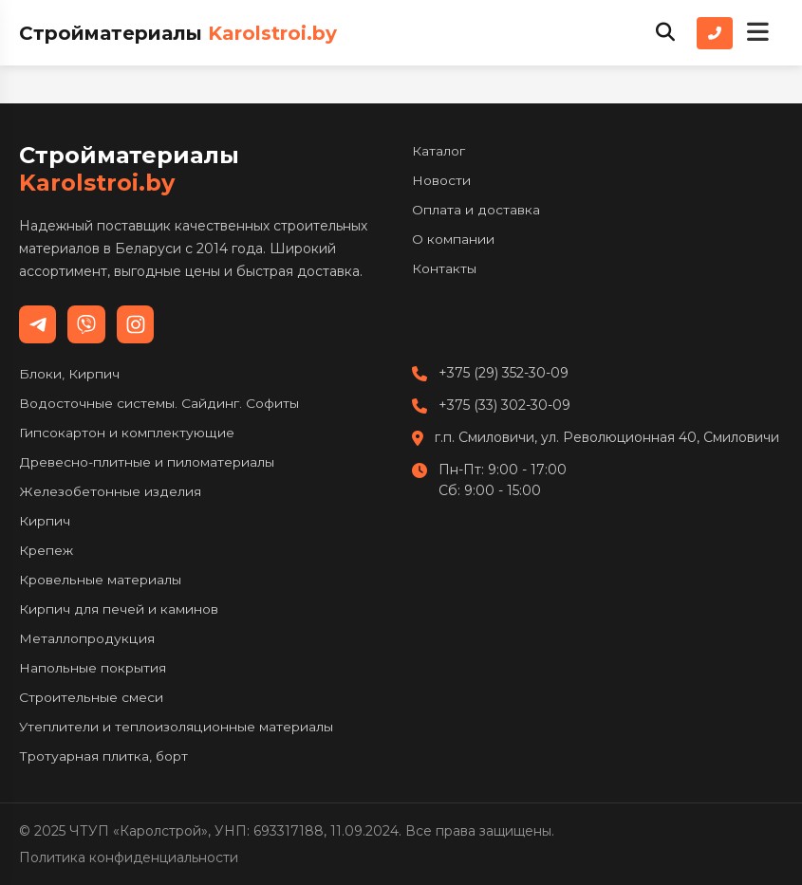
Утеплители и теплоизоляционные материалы (176, 726)
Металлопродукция (86, 638)
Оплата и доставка (476, 209)
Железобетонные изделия (110, 491)
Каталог (438, 150)
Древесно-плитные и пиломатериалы (146, 461)
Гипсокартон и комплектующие (126, 432)
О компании (453, 239)
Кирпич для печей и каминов (118, 609)
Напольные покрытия (92, 667)
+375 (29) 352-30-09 (503, 372)
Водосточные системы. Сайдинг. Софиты (159, 403)
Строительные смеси (90, 697)
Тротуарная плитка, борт (104, 756)
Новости (441, 180)
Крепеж (46, 550)
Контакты (444, 268)
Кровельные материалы (99, 579)
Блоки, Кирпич (69, 373)
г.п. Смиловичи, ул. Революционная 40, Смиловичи (607, 437)
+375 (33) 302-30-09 (504, 405)
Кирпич (44, 520)
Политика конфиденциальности (128, 857)
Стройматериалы (178, 33)
